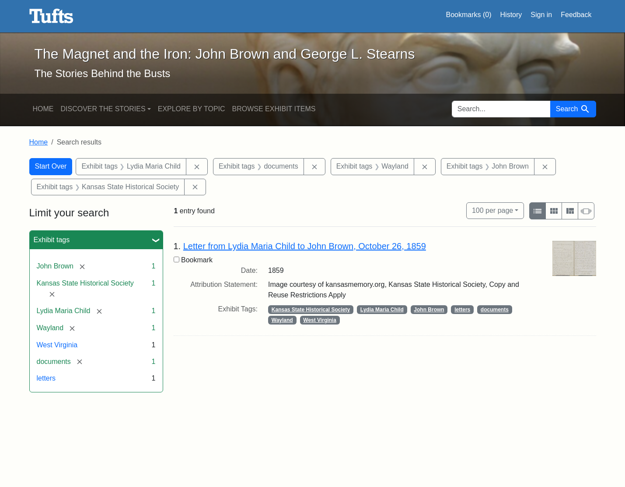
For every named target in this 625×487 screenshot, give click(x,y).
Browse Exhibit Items (274, 109)
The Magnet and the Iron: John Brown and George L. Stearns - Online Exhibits (51, 16)
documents (495, 310)
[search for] (501, 109)
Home (43, 109)
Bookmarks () (469, 15)
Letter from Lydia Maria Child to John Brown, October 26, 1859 (304, 246)
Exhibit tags (52, 240)
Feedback (576, 14)
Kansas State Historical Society (311, 310)
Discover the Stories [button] (103, 109)
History (511, 14)
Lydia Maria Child (382, 310)
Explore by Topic (191, 109)
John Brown (429, 310)
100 (492, 209)
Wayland (282, 320)
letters (46, 378)
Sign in (541, 14)
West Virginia (57, 345)
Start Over (51, 166)
